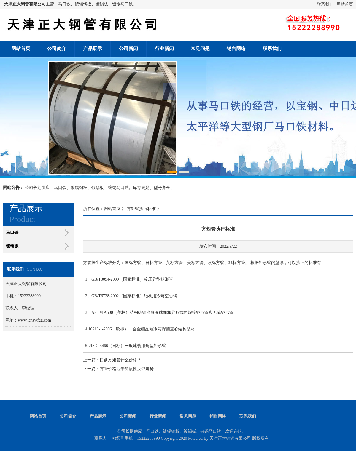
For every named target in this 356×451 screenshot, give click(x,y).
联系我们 (325, 4)
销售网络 (236, 48)
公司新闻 (128, 48)
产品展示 (92, 48)
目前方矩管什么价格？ (120, 360)
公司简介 (56, 48)
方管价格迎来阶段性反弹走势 (127, 369)
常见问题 (200, 48)
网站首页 (344, 4)
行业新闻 (164, 48)
